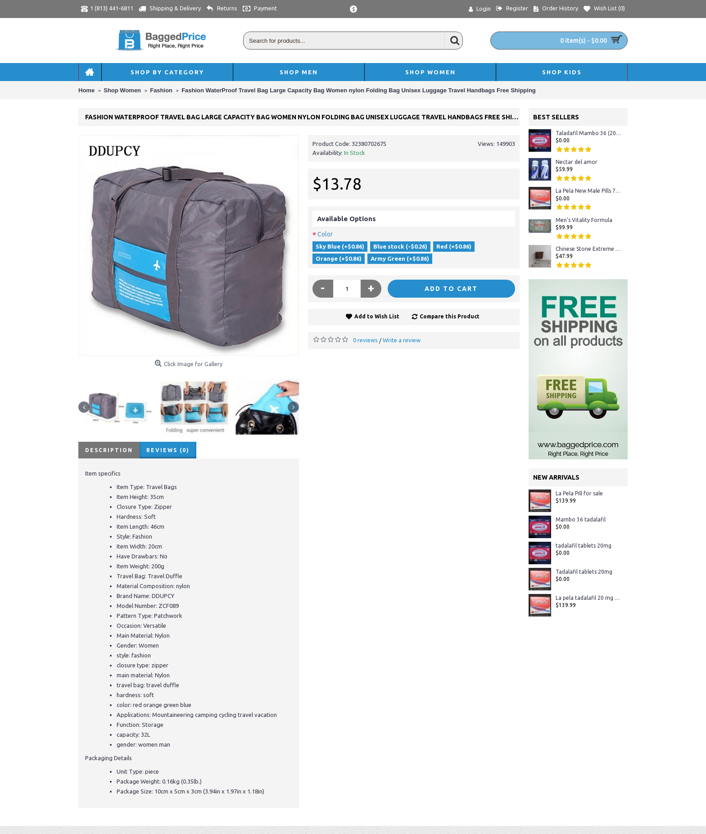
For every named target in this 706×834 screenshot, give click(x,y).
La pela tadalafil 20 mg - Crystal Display (588, 598)
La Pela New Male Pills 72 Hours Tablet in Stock (588, 191)
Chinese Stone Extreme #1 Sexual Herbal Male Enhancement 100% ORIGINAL (588, 249)
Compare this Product (450, 316)
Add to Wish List (376, 316)
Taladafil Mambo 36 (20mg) (588, 133)
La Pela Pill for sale (579, 493)
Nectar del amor (576, 162)
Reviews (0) (168, 450)
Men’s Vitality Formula (584, 220)
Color (325, 234)
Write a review (402, 340)
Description (109, 450)
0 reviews (365, 340)
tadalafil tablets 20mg (583, 545)
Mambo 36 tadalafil (581, 519)
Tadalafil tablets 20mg (584, 572)
